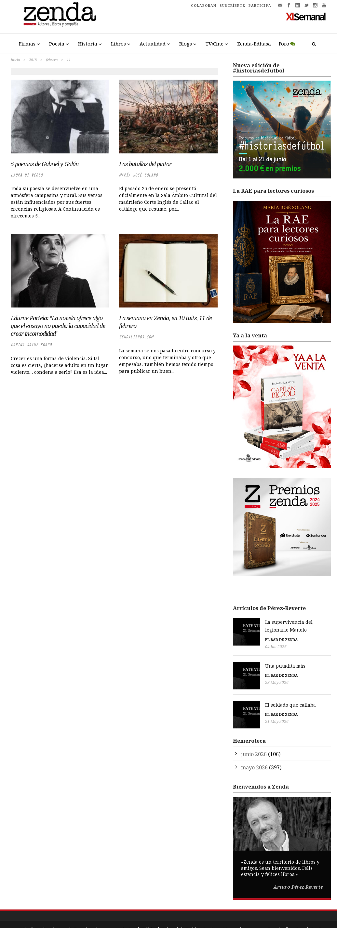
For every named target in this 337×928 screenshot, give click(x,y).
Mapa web (233, 915)
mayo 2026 (254, 753)
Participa (211, 915)
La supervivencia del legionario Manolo (278, 622)
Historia (87, 43)
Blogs (185, 43)
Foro (284, 43)
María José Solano (138, 175)
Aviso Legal (128, 915)
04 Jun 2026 (243, 639)
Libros (118, 43)
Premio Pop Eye (311, 915)
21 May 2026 (244, 710)
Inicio (15, 59)
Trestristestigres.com (94, 915)
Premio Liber (280, 915)
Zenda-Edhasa (254, 43)
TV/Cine (214, 43)
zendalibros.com (136, 337)
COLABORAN (203, 5)
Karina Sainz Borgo (31, 344)
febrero (52, 59)
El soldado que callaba (258, 694)
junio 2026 (254, 739)
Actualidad (153, 43)
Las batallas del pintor (145, 164)
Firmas (27, 43)
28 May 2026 (244, 675)
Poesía (56, 43)
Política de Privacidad (162, 915)
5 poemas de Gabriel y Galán (45, 164)
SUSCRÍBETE (232, 5)
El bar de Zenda (249, 631)
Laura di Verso (27, 175)
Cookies (192, 915)
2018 (33, 59)
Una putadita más (253, 658)
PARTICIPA (260, 5)
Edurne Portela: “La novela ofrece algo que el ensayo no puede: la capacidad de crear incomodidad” (58, 325)
